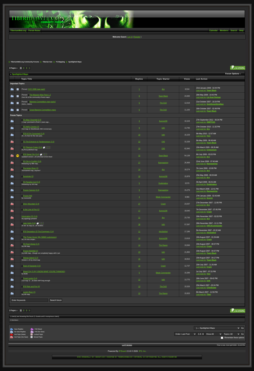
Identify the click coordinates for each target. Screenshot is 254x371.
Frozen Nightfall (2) (30, 251)
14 (139, 170)
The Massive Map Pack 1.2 (40, 95)
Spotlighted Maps (75, 62)
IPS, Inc (142, 351)
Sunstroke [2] (28, 176)
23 (139, 252)
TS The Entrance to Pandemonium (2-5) (38, 142)
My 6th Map (26, 294)
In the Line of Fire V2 (31, 210)
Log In (129, 37)
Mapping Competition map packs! (42, 102)
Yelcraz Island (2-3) (30, 258)
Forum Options (232, 74)
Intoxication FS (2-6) (29, 216)
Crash (163, 204)
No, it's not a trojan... (29, 239)
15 (139, 259)
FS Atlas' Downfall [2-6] (32, 120)
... (22, 212)
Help (241, 31)
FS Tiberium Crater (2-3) (32, 147)
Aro (163, 89)
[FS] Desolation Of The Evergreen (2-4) (38, 232)
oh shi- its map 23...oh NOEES (32, 226)
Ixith (163, 128)
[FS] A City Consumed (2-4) (33, 134)
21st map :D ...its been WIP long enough (36, 281)
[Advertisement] (127, 50)
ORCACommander (214, 226)
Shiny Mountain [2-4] (31, 204)
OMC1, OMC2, (27, 104)
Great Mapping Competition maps (42, 110)
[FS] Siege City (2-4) (31, 154)
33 (139, 149)
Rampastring (163, 163)
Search (234, 31)
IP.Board (122, 351)
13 (139, 286)
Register (137, 37)
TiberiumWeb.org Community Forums (25, 62)
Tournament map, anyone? (31, 170)
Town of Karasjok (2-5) (32, 266)
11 (139, 232)
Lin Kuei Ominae (214, 97)
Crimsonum (212, 150)
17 (139, 211)
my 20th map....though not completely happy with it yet (41, 253)
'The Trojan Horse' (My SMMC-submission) (40, 237)
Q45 (163, 142)
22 (139, 142)
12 (139, 280)
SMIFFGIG (211, 122)
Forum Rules (34, 31)
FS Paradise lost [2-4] (31, 182)
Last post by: (201, 90)
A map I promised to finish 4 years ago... (36, 122)
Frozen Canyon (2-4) (31, 190)
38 (139, 224)
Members (224, 31)
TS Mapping (60, 62)
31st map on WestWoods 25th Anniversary (37, 129)
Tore (208, 136)
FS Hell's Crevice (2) (31, 127)
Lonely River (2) (29, 292)
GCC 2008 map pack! (36, 89)
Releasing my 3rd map (29, 184)
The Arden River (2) (30, 168)
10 (139, 135)
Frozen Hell (27, 196)
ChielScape (211, 288)
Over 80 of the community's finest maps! (36, 97)
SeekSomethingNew (215, 104)
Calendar (213, 31)
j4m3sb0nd (163, 232)
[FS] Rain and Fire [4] (31, 286)
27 (139, 163)
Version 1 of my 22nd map (31, 260)
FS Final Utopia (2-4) (31, 244)
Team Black (211, 90)
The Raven (163, 245)
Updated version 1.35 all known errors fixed (37, 157)
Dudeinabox (163, 183)
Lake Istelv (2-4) (29, 223)
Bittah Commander (163, 197)
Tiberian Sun (47, 62)
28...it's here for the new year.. (32, 136)
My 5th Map (26, 246)
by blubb (25, 274)
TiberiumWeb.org (18, 31)
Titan (209, 294)
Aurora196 (163, 121)
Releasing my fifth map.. (30, 164)
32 (139, 156)
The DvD (163, 103)
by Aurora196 (26, 198)
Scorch (210, 198)
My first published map (29, 150)
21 (139, 218)
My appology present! (29, 218)
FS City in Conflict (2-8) (32, 161)
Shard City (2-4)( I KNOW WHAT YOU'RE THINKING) (44, 272)
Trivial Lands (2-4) (30, 278)
